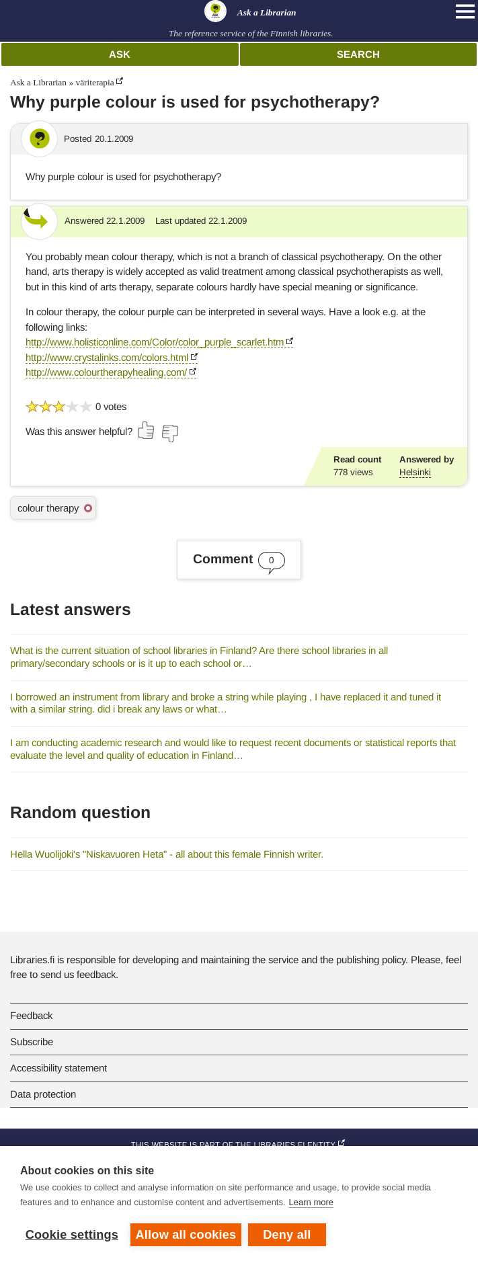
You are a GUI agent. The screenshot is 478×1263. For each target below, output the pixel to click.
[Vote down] (169, 433)
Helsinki (415, 472)
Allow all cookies (186, 1234)
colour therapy (48, 508)
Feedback (31, 1015)
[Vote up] (146, 430)
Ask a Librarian (38, 82)
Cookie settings (72, 1234)
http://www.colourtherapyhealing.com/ (106, 372)
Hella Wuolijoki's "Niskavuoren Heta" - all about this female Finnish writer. (166, 854)
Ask (119, 54)
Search (358, 54)
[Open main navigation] (465, 11)
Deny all (287, 1234)
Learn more (311, 1202)
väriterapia (94, 82)
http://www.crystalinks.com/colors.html (107, 357)
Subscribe (31, 1041)
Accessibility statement (58, 1067)
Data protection (43, 1094)
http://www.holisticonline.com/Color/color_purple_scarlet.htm (155, 342)
